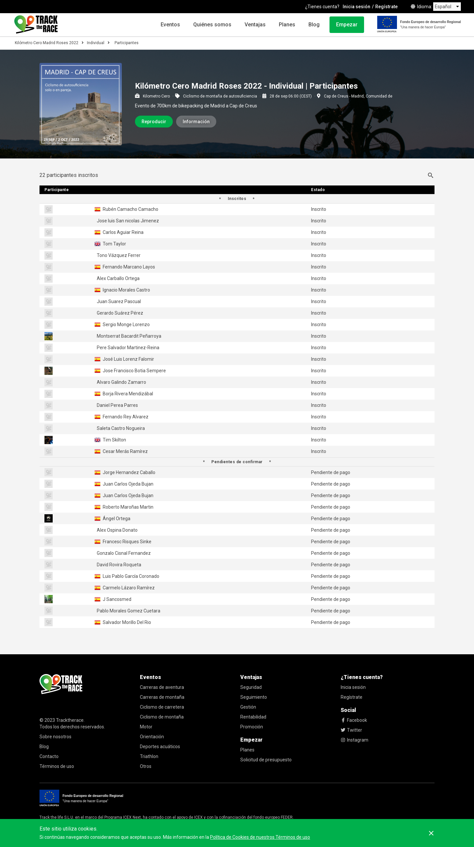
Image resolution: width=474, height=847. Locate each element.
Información (196, 121)
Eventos (170, 24)
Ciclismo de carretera (162, 707)
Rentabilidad (253, 717)
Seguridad (251, 687)
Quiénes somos (212, 24)
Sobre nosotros (55, 736)
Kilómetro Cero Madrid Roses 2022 (46, 43)
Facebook (354, 720)
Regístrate (386, 6)
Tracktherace (70, 720)
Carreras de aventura (162, 687)
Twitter (351, 730)
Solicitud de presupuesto (266, 759)
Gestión (248, 707)
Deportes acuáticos (160, 746)
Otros (145, 766)
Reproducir (154, 121)
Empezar (346, 24)
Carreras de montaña (162, 697)
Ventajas (255, 24)
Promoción (251, 726)
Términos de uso (57, 766)
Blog (314, 24)
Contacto (49, 756)
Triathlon (149, 756)
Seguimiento (253, 697)
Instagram (354, 740)
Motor (146, 726)
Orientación (152, 736)
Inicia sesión (356, 6)
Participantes (127, 43)
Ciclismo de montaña (162, 717)
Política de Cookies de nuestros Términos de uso (260, 837)
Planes (287, 24)
